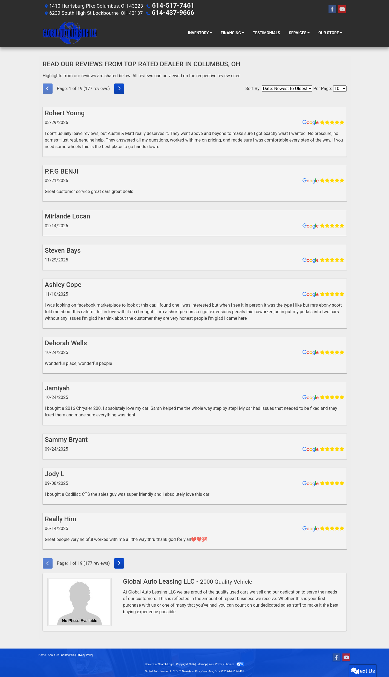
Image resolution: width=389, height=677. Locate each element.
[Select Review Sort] (287, 87)
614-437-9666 (168, 12)
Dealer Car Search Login (159, 663)
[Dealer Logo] (70, 32)
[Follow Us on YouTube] (342, 9)
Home (42, 653)
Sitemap (202, 663)
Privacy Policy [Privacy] (85, 653)
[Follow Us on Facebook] (332, 9)
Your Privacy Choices (226, 663)
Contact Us (67, 653)
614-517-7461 (168, 5)
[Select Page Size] (340, 87)
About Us (53, 653)
